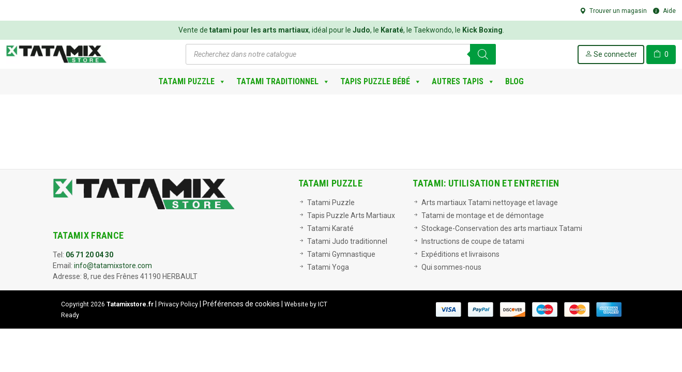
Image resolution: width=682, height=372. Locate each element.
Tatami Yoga (328, 267)
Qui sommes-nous (451, 267)
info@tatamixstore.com (113, 265)
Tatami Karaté (330, 228)
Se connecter (611, 54)
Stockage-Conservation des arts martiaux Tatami (501, 228)
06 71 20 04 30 (89, 255)
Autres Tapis (463, 81)
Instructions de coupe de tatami (472, 241)
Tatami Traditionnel (283, 81)
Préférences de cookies (241, 304)
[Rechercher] (483, 54)
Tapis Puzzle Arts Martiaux (351, 215)
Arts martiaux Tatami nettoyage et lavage (489, 202)
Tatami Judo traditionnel (347, 241)
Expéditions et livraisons (460, 254)
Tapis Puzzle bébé (380, 81)
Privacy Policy (178, 304)
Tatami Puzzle (192, 81)
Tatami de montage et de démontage (482, 215)
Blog (514, 81)
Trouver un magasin (613, 10)
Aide (664, 10)
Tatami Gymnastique (341, 254)
